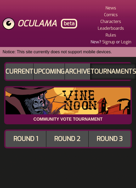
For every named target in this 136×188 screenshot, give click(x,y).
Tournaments (113, 71)
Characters (110, 21)
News (110, 8)
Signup (108, 42)
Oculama (37, 23)
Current (19, 71)
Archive (77, 71)
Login (126, 42)
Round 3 (110, 139)
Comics (111, 14)
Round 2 (67, 139)
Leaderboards (111, 28)
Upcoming (49, 71)
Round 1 (25, 139)
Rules (111, 35)
